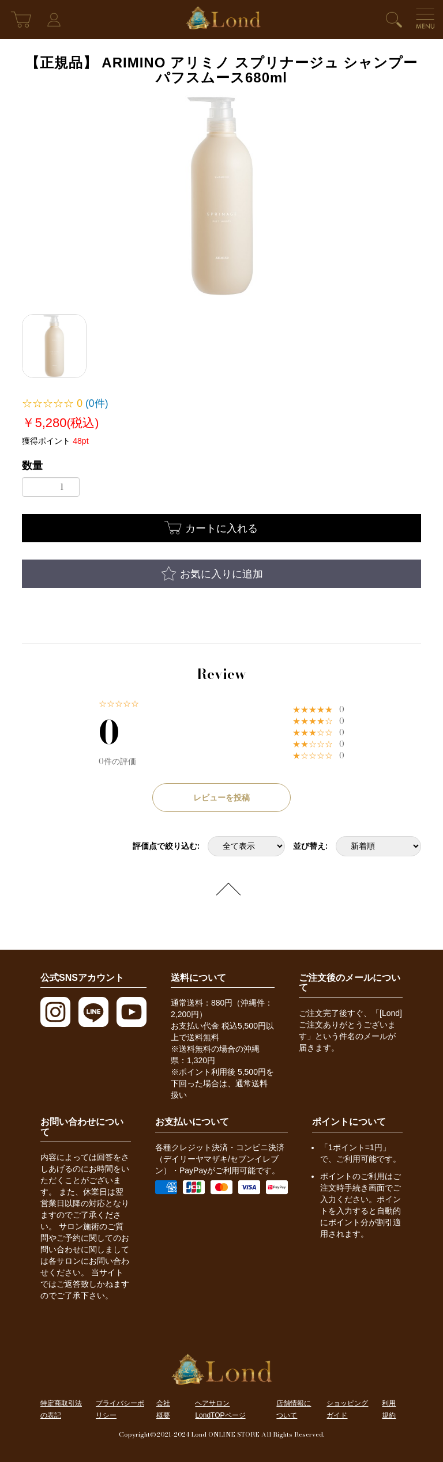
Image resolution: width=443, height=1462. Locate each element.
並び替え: (310, 846)
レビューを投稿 (221, 797)
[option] (221, 196)
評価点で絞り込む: (166, 846)
